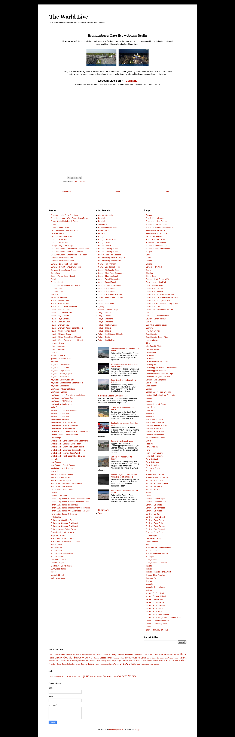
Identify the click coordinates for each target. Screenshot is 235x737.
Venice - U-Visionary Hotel (156, 624)
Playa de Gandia (152, 459)
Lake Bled (150, 355)
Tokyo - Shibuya (104, 328)
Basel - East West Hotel (155, 240)
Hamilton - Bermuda (59, 297)
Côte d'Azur (164, 654)
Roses (148, 496)
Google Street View (75, 657)
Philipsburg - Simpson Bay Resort (64, 523)
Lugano (149, 401)
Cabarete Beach (57, 233)
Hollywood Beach (58, 355)
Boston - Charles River (60, 227)
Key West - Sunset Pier (60, 386)
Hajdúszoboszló (152, 340)
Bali (74, 654)
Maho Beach (56, 407)
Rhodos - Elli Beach (154, 486)
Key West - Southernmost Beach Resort (67, 383)
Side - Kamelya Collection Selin (110, 297)
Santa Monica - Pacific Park (62, 554)
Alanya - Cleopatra (105, 215)
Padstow (149, 444)
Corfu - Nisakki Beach (154, 285)
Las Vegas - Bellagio (59, 392)
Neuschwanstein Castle (155, 438)
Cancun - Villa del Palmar (61, 243)
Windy (100, 513)
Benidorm (85, 654)
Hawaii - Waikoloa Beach (61, 334)
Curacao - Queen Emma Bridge (63, 270)
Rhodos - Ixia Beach (154, 490)
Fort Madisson (56, 288)
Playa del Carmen (58, 535)
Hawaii (109, 658)
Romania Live (103, 510)
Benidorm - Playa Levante (156, 246)
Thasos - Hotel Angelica (155, 575)
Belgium (78, 654)
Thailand (90, 664)
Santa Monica (56, 551)
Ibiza (148, 343)
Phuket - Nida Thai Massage (109, 255)
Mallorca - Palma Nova (155, 429)
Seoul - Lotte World (106, 304)
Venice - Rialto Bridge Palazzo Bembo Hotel (163, 618)
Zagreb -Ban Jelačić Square (157, 630)
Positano (99, 676)
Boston (53, 224)
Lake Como (150, 358)
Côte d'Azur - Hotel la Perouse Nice (160, 294)
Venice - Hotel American (155, 602)
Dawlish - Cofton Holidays (156, 319)
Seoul (100, 301)
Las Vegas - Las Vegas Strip (62, 398)
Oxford (148, 441)
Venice (132, 676)
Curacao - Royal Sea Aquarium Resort (66, 267)
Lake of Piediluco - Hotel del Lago (159, 374)
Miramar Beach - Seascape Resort (64, 435)
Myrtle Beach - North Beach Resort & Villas (68, 456)
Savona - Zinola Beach (155, 532)
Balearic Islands (65, 654)
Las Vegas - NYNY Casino (61, 401)
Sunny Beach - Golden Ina (156, 563)
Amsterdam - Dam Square (156, 221)
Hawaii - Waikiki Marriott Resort (63, 331)
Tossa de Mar (151, 578)
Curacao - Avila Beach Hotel (62, 258)
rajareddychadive (116, 730)
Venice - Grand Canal (154, 599)
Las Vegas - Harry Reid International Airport (68, 395)
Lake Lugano (151, 365)
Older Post (169, 192)
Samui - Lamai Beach (107, 288)
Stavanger (150, 557)
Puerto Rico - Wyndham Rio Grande (65, 541)
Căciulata (149, 273)
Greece (103, 658)
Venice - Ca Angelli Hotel (156, 596)
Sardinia (139, 661)
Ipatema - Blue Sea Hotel (61, 358)
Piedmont (93, 676)
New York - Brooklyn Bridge (62, 474)
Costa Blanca (137, 654)
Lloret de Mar (151, 386)
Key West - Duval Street (60, 365)
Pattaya (101, 236)
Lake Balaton (151, 352)
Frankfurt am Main (153, 331)
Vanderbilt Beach (57, 575)
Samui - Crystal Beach (107, 282)
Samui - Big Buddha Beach (109, 270)
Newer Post (66, 192)
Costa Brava (147, 654)
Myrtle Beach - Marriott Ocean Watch (65, 453)
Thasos (97, 664)
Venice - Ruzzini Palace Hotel (157, 621)
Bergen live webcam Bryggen (122, 441)
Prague (119, 660)
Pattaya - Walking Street (108, 249)
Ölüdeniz (101, 233)
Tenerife (149, 569)
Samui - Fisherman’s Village (109, 285)
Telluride (54, 572)
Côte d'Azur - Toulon (154, 307)
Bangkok (101, 218)
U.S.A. (124, 663)
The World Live (68, 16)
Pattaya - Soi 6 (104, 243)
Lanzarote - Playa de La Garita (158, 377)
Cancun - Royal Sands (60, 240)
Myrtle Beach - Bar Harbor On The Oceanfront (69, 441)
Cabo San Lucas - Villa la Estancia (64, 230)
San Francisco (56, 547)
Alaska (51, 654)
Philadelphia (56, 517)
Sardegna (107, 676)
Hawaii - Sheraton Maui (60, 325)
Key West (54, 361)
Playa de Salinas (152, 462)
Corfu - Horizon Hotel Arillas (157, 282)
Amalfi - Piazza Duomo (155, 218)
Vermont (150, 664)
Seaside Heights (57, 563)
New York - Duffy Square (60, 477)
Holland (54, 352)
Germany (131, 80)
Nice (98, 660)
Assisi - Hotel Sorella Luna (156, 233)
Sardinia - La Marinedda (155, 508)
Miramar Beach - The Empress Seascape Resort (70, 432)
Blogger (137, 730)
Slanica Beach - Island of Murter (158, 547)
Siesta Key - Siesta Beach (61, 566)
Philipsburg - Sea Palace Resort (63, 529)
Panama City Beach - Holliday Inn (64, 505)
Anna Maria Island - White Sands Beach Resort (69, 218)
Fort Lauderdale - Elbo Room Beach (65, 285)
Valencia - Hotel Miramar (155, 587)
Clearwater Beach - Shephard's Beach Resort (69, 255)
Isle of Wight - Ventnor (155, 346)
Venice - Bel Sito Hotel (155, 593)
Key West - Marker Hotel (60, 377)
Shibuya (146, 660)
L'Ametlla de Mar (152, 349)
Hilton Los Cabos (57, 346)
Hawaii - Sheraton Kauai (60, 322)
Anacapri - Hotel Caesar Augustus (159, 227)
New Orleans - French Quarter (63, 465)
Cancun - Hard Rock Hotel (61, 236)
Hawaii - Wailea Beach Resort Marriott (66, 337)
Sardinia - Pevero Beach (155, 517)
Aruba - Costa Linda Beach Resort (64, 221)
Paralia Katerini (152, 447)
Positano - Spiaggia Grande (157, 477)
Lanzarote (160, 658)
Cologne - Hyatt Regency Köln (158, 279)
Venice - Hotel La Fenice (155, 605)
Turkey (116, 664)
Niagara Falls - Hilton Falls (61, 486)
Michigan (76, 660)
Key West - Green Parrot (60, 368)
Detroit (53, 279)
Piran (108, 660)
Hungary (116, 658)
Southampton (151, 551)
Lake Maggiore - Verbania (156, 371)
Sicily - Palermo (152, 541)
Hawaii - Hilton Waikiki (59, 304)
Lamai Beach (151, 658)
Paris (148, 450)
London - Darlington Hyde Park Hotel (160, 395)
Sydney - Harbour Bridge (108, 310)
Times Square (104, 664)
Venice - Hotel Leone (154, 608)
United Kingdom (135, 664)
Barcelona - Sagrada (154, 236)
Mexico (70, 661)
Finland (176, 654)
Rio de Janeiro (56, 544)
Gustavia (54, 294)
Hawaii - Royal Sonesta (60, 319)
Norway (103, 660)
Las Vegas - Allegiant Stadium (63, 389)
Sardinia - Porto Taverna (155, 526)
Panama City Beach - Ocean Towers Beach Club (70, 511)
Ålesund (149, 215)
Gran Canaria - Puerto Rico (157, 337)
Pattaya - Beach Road (107, 240)
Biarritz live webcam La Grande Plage (113, 396)
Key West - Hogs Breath (60, 371)
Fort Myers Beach (58, 291)
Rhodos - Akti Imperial (154, 480)
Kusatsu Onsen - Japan (107, 227)
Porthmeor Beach (153, 468)
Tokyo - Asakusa (104, 313)
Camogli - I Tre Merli (154, 267)
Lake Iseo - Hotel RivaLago (157, 361)
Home (118, 192)
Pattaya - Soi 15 (104, 246)
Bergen (149, 252)
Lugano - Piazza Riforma (156, 404)
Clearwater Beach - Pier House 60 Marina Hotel (70, 249)
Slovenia (162, 660)
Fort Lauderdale (57, 282)
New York (54, 471)
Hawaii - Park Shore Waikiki (62, 313)
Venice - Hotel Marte (154, 611)
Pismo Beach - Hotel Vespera (62, 532)
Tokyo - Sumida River (106, 340)
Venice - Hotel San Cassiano (157, 615)
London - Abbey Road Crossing (158, 392)
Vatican (149, 590)
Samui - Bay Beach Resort (108, 267)
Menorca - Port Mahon (155, 435)
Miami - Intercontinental (60, 419)
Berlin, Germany (79, 182)
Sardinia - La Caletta (154, 505)
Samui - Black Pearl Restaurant (110, 273)
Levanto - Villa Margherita (156, 380)
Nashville (54, 459)
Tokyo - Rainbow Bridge (107, 325)
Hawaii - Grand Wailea (60, 301)
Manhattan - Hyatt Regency (62, 468)
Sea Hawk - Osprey (58, 560)
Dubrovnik (150, 328)
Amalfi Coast (53, 676)
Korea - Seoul (103, 230)
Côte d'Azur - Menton (154, 291)
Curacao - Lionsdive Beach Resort (64, 264)
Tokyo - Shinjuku (105, 337)
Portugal (113, 660)
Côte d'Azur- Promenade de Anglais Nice (162, 304)
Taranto (149, 566)
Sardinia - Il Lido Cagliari (155, 499)
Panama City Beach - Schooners (64, 514)
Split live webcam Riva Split (157, 554)
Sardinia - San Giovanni (155, 529)
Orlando (54, 493)
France (51, 658)
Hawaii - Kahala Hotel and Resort (64, 307)
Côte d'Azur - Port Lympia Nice (158, 301)
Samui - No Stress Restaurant (110, 294)
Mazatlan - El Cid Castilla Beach (63, 410)
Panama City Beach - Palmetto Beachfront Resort (70, 499)
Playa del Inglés (152, 465)
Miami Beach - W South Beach (63, 429)
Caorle (148, 270)
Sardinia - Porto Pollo (154, 523)
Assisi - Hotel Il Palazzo (155, 230)
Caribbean (127, 654)
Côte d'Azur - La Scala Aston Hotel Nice (162, 297)
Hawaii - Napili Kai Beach (61, 310)
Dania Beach (56, 273)
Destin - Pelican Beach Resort (63, 276)
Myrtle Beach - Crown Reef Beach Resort (67, 447)
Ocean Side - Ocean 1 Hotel (62, 490)
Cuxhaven (150, 313)
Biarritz (148, 258)
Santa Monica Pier (58, 557)
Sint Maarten (154, 660)
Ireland (122, 658)
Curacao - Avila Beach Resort (62, 261)
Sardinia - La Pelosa (154, 511)
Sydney (101, 307)
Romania (132, 660)
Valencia (149, 584)
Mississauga (56, 438)
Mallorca (183, 658)
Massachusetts (54, 660)
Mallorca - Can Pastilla (155, 422)
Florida (183, 654)
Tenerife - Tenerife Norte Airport (158, 572)
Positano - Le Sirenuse (155, 474)
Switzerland (71, 664)
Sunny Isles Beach (58, 569)
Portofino (149, 471)
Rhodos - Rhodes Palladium (157, 483)
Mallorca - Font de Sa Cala (156, 426)
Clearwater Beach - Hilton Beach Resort (67, 252)
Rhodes (125, 660)
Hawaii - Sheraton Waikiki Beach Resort (67, 328)
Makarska (150, 413)
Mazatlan (63, 660)
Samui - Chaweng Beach (108, 276)
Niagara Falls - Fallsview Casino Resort (66, 483)
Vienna (148, 627)
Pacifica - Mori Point (59, 496)
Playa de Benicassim (154, 456)
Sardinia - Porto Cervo (155, 520)
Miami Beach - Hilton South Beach (64, 426)
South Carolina (172, 661)
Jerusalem (102, 224)
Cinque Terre (151, 276)
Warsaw (156, 664)
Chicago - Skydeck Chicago (62, 246)
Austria (56, 654)
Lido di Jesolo (151, 383)
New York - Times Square (61, 480)
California (100, 654)
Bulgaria (92, 654)
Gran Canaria (151, 334)
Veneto (122, 676)
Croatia (156, 654)
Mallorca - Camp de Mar (155, 419)
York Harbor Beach (58, 578)
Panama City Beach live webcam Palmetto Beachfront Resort (124, 476)
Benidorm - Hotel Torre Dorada (158, 249)
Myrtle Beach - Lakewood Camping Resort (68, 450)
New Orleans (56, 462)
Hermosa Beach (57, 343)
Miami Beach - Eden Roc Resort (63, 422)
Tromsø (149, 581)
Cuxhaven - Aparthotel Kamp (157, 316)
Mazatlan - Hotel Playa (60, 413)
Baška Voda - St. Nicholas (156, 243)
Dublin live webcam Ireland (156, 325)
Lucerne (149, 398)
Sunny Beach (151, 560)
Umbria (115, 676)
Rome (148, 493)
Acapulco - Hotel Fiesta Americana (64, 215)
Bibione (149, 261)
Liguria (85, 676)
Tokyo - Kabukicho (105, 316)
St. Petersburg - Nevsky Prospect (111, 258)
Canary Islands (116, 654)
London (149, 389)
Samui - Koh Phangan (107, 264)
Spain (181, 660)
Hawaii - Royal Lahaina (60, 316)
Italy (126, 658)
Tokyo (111, 664)
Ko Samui (142, 658)
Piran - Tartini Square (154, 453)
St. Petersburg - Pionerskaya (109, 261)
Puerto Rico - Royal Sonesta (62, 538)
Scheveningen (151, 535)
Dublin (148, 322)
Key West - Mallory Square (61, 374)
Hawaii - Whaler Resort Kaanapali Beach (67, 340)
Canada (107, 654)
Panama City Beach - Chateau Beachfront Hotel (70, 502)
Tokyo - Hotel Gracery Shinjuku (110, 334)
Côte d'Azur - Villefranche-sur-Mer (159, 310)
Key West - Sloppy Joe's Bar (62, 380)
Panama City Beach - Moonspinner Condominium (70, 508)
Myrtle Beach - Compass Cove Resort (66, 444)
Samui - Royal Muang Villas (109, 279)
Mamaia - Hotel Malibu (155, 432)
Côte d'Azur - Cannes (154, 288)
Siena (148, 544)
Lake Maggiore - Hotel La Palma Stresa (161, 368)
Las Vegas (169, 658)
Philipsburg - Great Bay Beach (63, 520)
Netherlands (84, 660)
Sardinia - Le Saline (154, 514)
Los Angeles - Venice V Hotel (62, 404)
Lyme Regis (150, 407)
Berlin (148, 255)
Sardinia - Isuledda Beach (156, 502)
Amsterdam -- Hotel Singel (156, 224)
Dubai (171, 654)
